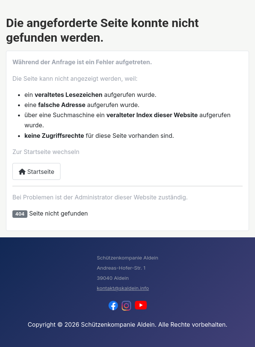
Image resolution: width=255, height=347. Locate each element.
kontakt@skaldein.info (123, 288)
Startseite (36, 171)
